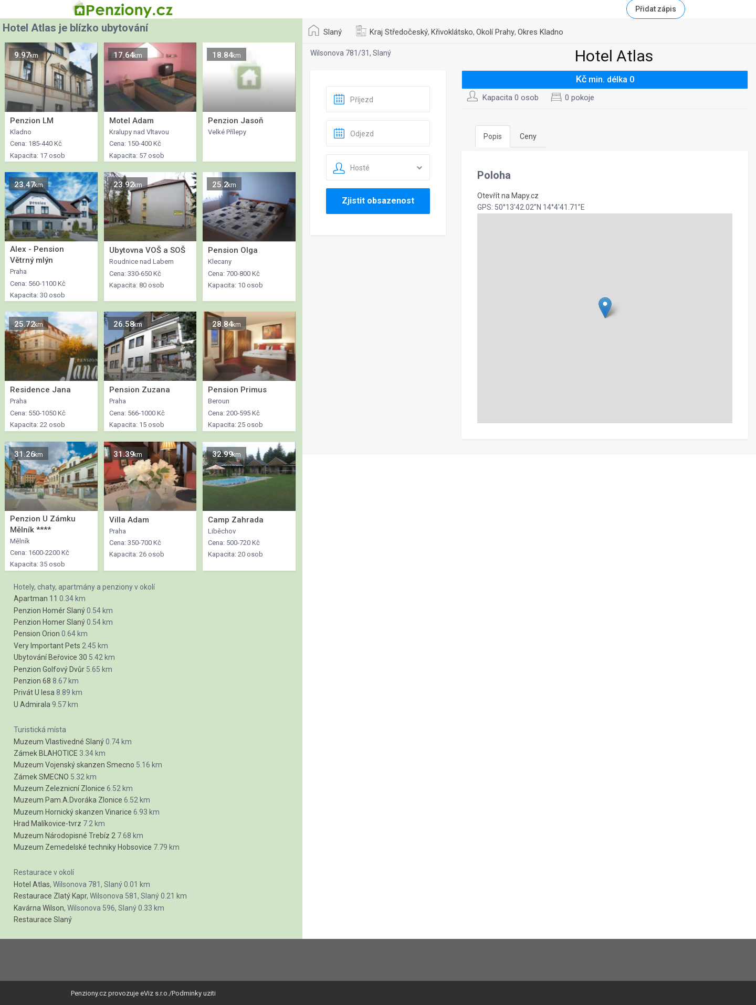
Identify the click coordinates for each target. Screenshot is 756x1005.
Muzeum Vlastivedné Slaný (59, 741)
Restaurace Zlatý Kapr (50, 896)
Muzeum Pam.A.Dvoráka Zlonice (68, 800)
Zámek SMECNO (41, 777)
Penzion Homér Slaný (49, 610)
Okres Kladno (540, 32)
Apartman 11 (36, 598)
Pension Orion (37, 633)
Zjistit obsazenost (378, 201)
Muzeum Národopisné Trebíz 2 (65, 835)
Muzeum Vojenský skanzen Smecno (74, 765)
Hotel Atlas (32, 884)
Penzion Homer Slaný (49, 622)
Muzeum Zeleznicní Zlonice (59, 788)
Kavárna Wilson (39, 908)
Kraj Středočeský (399, 32)
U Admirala (32, 704)
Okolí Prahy (495, 32)
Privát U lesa (34, 692)
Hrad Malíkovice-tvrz (47, 823)
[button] (605, 307)
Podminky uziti (194, 993)
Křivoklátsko (452, 32)
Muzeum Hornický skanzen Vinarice (73, 812)
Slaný (332, 32)
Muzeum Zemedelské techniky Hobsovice (83, 847)
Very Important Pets (47, 646)
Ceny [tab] (528, 136)
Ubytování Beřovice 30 (50, 657)
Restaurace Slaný (43, 919)
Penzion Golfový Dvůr (49, 669)
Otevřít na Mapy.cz (508, 195)
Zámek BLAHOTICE (46, 753)
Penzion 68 (32, 681)
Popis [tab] (493, 136)
